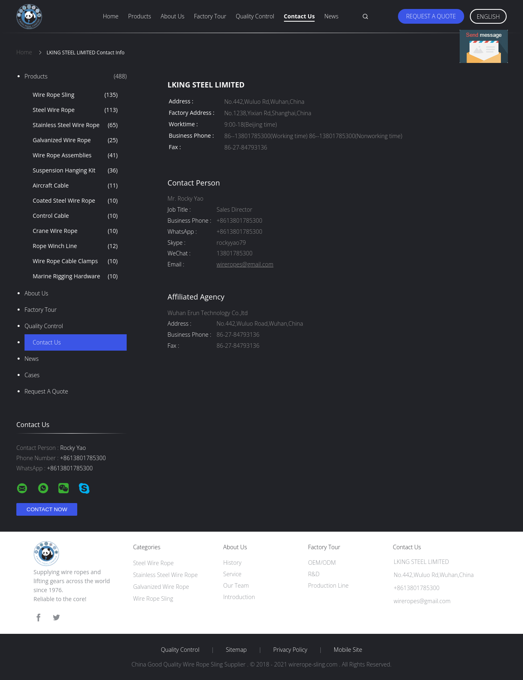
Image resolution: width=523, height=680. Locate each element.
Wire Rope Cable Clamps (75, 261)
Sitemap (236, 650)
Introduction (239, 597)
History (232, 562)
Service (232, 574)
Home (110, 16)
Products (139, 16)
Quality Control (255, 16)
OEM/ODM (322, 562)
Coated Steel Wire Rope (75, 201)
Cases (32, 375)
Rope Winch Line (75, 246)
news (31, 358)
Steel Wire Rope (75, 110)
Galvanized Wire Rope (75, 140)
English (488, 16)
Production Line (328, 585)
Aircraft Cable (75, 185)
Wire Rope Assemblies (75, 155)
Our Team (236, 585)
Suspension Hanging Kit (75, 170)
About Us (172, 16)
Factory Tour (210, 16)
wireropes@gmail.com (245, 264)
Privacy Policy (290, 650)
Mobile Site (348, 650)
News (331, 16)
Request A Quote (431, 16)
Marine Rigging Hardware (75, 276)
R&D (314, 574)
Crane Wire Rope (75, 231)
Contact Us (299, 16)
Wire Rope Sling (75, 95)
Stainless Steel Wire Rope (75, 125)
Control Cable (75, 216)
